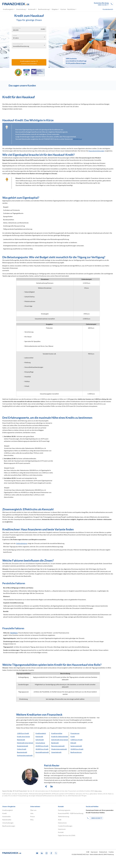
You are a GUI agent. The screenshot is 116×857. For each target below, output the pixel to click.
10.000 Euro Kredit (76, 749)
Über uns (33, 810)
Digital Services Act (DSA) (66, 835)
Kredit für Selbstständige (59, 736)
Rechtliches (72, 9)
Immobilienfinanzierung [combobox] (21, 46)
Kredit (72, 736)
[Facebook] (51, 853)
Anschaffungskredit (42, 752)
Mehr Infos (98, 791)
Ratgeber (55, 9)
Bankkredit (55, 743)
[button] (104, 4)
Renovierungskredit (58, 746)
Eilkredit (73, 743)
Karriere (63, 9)
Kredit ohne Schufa (23, 736)
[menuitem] (104, 9)
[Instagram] (46, 853)
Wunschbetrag (16, 28)
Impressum (62, 829)
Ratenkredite (6, 820)
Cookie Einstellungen (65, 826)
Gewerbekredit (56, 752)
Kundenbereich (108, 9)
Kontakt (61, 832)
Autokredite (6, 816)
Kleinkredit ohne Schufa (25, 743)
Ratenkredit (21, 740)
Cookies (111, 852)
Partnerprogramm (64, 810)
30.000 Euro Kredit (42, 749)
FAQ (31, 820)
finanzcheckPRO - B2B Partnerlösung (70, 813)
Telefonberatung (63, 816)
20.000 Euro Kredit (42, 746)
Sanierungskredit (76, 746)
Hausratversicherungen (96, 151)
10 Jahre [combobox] (16, 38)
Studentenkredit (22, 746)
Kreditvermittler (56, 733)
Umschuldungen (7, 823)
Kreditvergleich (8, 9)
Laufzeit (15, 35)
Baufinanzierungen (8, 826)
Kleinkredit (39, 736)
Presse (32, 816)
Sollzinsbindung (21, 543)
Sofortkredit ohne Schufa (59, 740)
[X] (56, 853)
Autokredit (32, 9)
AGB (59, 820)
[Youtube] (37, 853)
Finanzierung (74, 733)
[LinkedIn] (41, 853)
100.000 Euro (77, 139)
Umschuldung (21, 9)
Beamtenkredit (22, 752)
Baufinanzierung (44, 9)
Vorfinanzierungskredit (25, 755)
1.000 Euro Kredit (23, 733)
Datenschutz (62, 823)
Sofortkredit (40, 740)
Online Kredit (21, 749)
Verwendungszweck (18, 43)
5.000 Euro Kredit (76, 740)
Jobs (31, 813)
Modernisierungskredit (59, 749)
